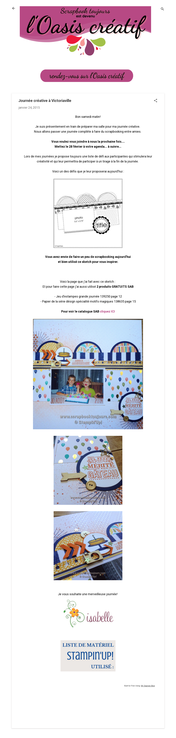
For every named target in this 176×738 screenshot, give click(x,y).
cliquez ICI (107, 311)
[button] (155, 100)
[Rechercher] (162, 9)
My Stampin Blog (148, 686)
